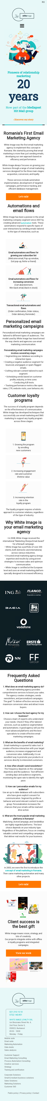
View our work (23, 953)
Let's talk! (23, 196)
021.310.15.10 (16, 1012)
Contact (36, 1093)
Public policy (13, 1093)
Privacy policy (25, 1093)
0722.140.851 (15, 1015)
